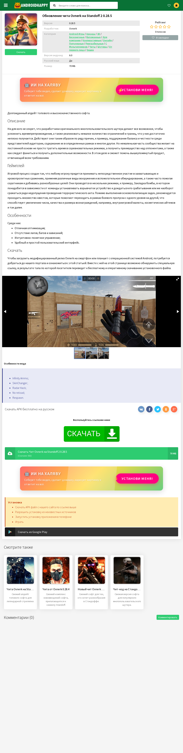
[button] (177, 279)
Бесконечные (76, 37)
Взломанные (93, 37)
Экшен (90, 50)
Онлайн (107, 40)
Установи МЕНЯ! (137, 90)
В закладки (160, 37)
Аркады (90, 33)
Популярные (76, 43)
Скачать (20, 52)
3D (98, 33)
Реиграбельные (94, 43)
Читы (92, 46)
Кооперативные (92, 40)
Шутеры (102, 46)
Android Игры (76, 33)
